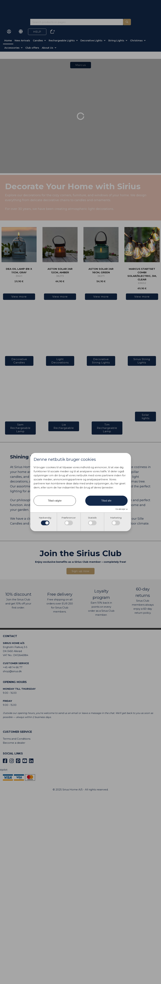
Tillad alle (106, 500)
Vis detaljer (120, 509)
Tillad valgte (55, 500)
